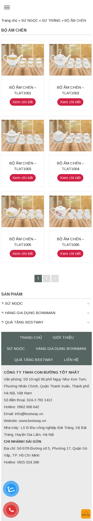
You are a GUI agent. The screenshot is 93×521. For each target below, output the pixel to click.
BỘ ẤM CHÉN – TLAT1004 (70, 166)
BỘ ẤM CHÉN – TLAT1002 (70, 90)
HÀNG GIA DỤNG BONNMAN (30, 313)
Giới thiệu (63, 337)
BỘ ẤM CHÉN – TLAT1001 (22, 90)
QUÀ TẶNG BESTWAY (24, 322)
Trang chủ (9, 20)
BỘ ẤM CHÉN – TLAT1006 (70, 242)
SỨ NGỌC (29, 20)
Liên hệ (71, 360)
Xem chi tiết (22, 102)
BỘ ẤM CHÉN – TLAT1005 (22, 242)
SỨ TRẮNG (51, 20)
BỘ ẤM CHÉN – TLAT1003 (22, 166)
